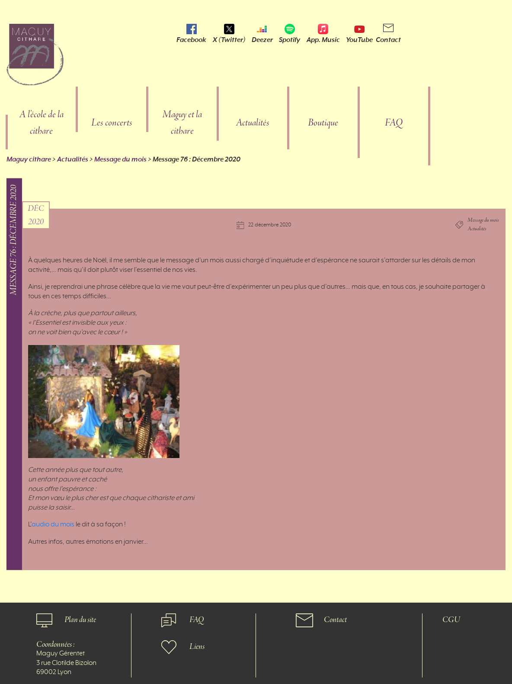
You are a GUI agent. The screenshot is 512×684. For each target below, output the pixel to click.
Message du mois (120, 159)
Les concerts (111, 123)
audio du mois (53, 525)
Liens (197, 647)
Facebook (191, 40)
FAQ (394, 123)
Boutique (323, 123)
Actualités (252, 123)
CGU (451, 620)
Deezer (262, 40)
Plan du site (80, 620)
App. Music (323, 40)
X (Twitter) (229, 40)
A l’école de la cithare (41, 123)
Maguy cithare (28, 159)
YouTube (359, 40)
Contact (388, 40)
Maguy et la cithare (182, 123)
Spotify (289, 40)
